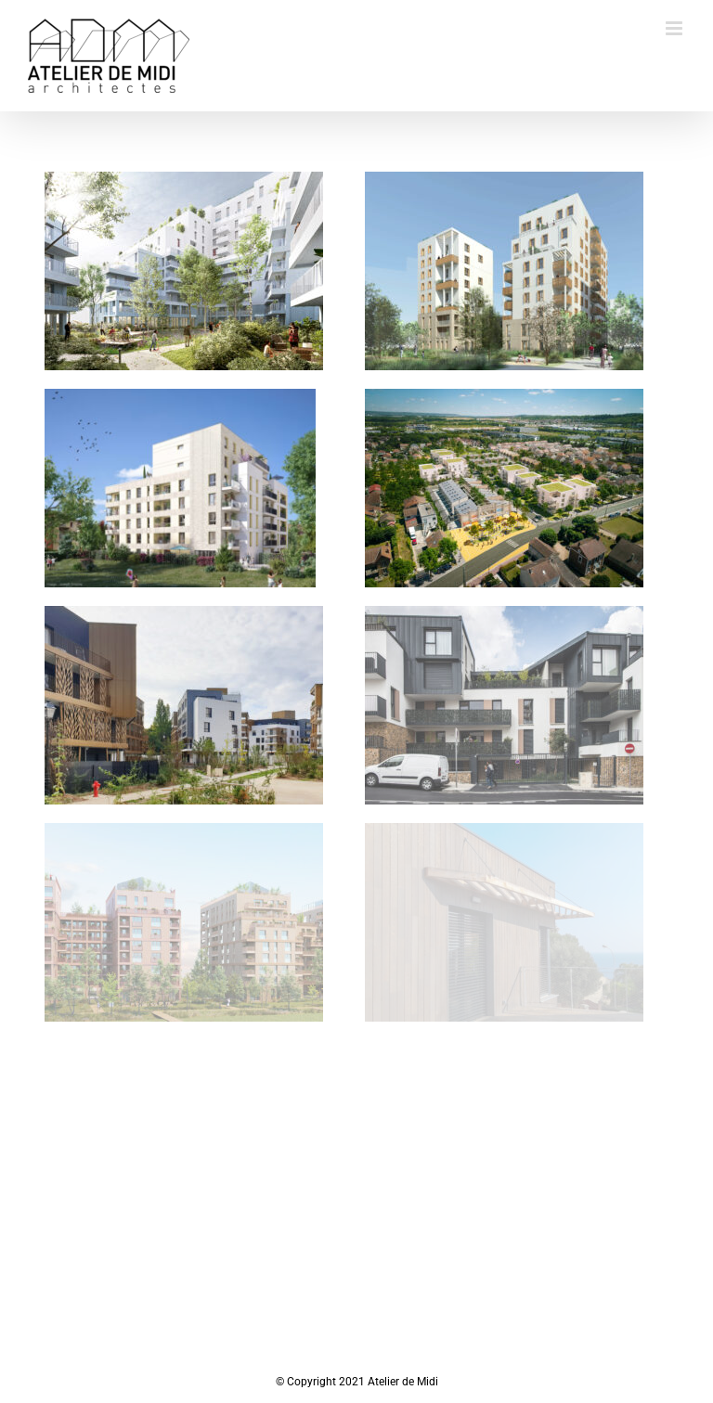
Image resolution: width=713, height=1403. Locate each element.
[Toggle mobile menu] (675, 28)
